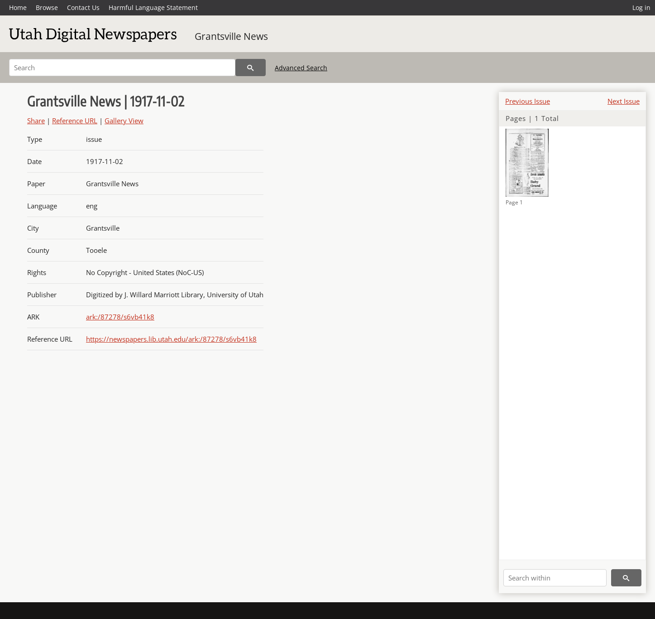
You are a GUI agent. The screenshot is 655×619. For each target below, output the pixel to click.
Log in (641, 7)
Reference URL (74, 120)
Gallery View (124, 120)
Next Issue (623, 101)
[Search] (122, 67)
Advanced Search (301, 67)
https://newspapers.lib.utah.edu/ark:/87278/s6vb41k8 (171, 338)
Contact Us (83, 7)
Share (36, 120)
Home (18, 7)
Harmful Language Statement (153, 7)
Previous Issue (527, 101)
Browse (47, 7)
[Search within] (555, 577)
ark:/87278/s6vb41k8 (120, 316)
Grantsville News (231, 36)
